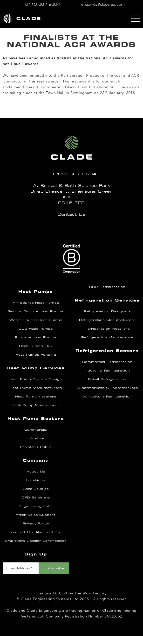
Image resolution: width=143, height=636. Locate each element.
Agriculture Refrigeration (107, 396)
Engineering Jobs (36, 506)
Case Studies (36, 489)
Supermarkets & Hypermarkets (107, 388)
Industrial (36, 438)
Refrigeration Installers (107, 328)
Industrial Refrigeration (107, 370)
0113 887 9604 (42, 4)
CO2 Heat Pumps (36, 328)
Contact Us (72, 214)
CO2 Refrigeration (107, 287)
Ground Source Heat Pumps (35, 311)
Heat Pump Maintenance (36, 405)
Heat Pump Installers (35, 396)
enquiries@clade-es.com (103, 4)
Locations (35, 480)
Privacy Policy (35, 523)
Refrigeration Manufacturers (107, 320)
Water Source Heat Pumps (35, 320)
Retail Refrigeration (107, 379)
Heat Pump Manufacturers (36, 388)
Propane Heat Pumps (35, 337)
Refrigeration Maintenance (107, 337)
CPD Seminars (35, 497)
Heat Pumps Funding (35, 354)
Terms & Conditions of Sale (36, 532)
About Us (36, 471)
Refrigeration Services (107, 300)
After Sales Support (36, 514)
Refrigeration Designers (107, 311)
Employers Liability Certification (36, 540)
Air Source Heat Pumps (36, 302)
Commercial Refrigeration (107, 362)
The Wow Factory (90, 593)
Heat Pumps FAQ (36, 346)
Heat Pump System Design (35, 379)
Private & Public (36, 447)
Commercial (35, 429)
